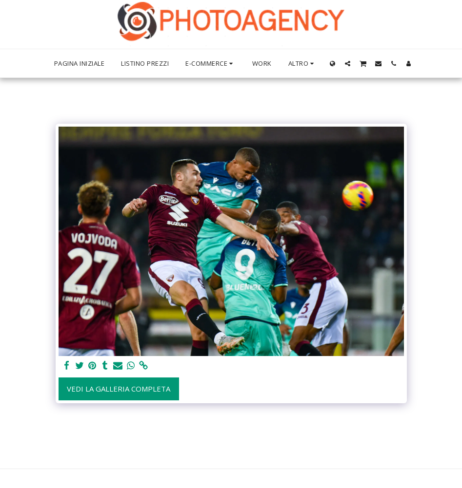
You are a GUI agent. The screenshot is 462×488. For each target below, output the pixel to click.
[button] (348, 63)
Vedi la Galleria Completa (118, 389)
